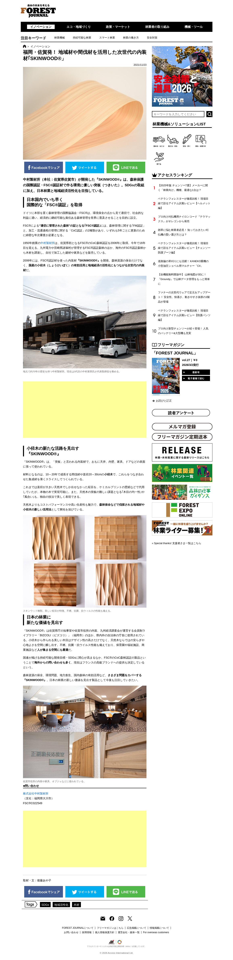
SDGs (45, 904)
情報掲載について (159, 928)
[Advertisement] (85, 409)
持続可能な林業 (82, 37)
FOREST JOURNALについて (78, 928)
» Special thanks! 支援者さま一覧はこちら (176, 543)
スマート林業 (107, 37)
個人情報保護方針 (104, 932)
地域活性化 (61, 904)
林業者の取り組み (157, 26)
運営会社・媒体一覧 (129, 932)
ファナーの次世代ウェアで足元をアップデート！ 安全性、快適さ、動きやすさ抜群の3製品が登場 (184, 297)
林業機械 (59, 37)
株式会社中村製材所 (35, 793)
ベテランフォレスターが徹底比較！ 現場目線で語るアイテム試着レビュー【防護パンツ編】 (184, 315)
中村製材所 (48, 243)
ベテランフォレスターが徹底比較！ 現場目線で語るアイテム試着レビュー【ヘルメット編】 (184, 203)
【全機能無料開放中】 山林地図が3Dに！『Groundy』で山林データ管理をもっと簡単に (184, 279)
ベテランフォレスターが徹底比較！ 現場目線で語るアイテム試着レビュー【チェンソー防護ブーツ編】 (184, 248)
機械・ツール (194, 26)
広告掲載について (136, 928)
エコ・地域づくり (79, 26)
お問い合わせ (71, 932)
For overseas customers (156, 932)
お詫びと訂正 (164, 400)
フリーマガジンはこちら (110, 928)
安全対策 (152, 37)
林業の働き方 (131, 37)
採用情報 (87, 932)
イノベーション (40, 26)
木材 (76, 904)
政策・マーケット (118, 26)
